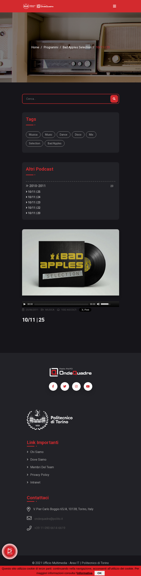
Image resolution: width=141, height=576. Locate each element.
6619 (61, 528)
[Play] (24, 304)
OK (99, 573)
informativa (84, 573)
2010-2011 (36, 186)
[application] (70, 304)
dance (63, 134)
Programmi (51, 47)
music (48, 134)
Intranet (33, 482)
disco (78, 134)
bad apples (54, 143)
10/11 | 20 (33, 213)
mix (91, 134)
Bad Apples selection (77, 47)
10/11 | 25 (33, 191)
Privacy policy (38, 475)
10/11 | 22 (33, 207)
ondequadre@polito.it (45, 518)
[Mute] (98, 304)
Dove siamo (36, 459)
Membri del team (40, 467)
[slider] (61, 304)
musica (33, 134)
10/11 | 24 (33, 197)
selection (34, 143)
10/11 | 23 (33, 202)
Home (35, 47)
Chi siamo (35, 452)
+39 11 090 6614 (45, 528)
